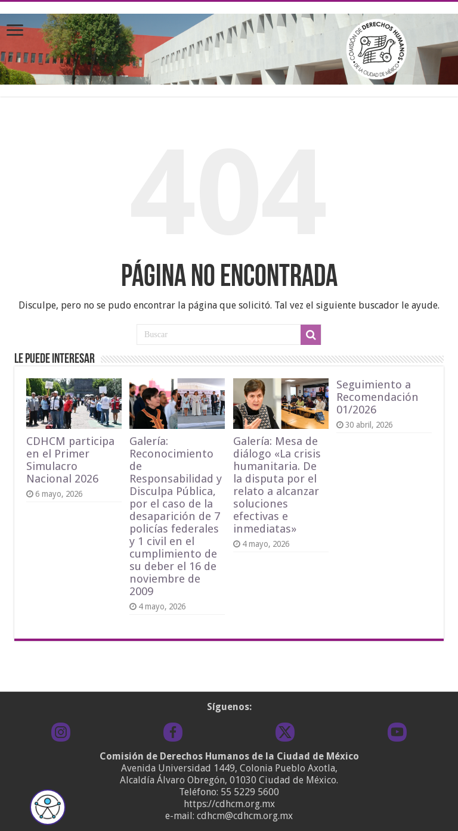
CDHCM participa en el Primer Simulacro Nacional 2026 (70, 460)
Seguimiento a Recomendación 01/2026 (377, 397)
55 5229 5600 (250, 792)
